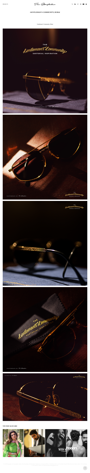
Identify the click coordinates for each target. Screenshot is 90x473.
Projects (5, 4)
